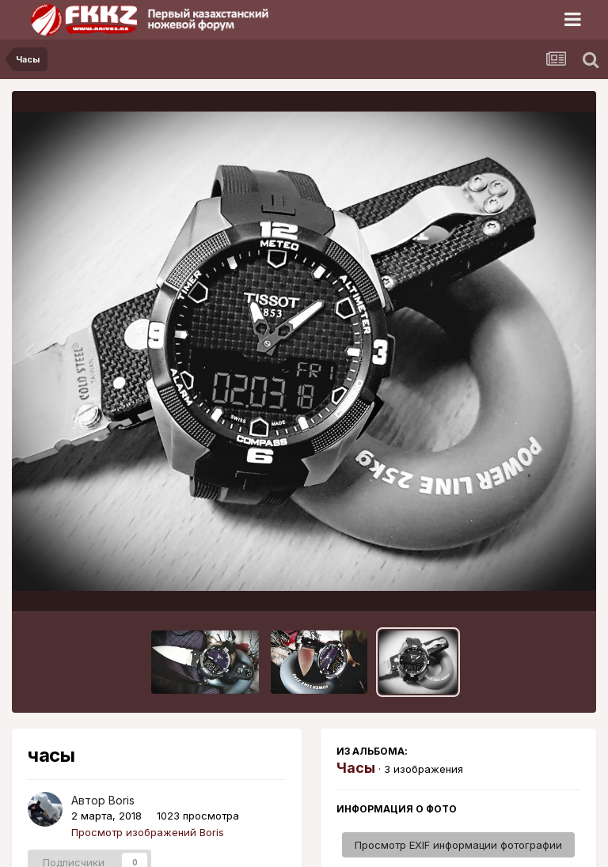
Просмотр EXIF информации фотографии (458, 845)
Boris (121, 800)
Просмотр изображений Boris (147, 832)
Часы (355, 767)
